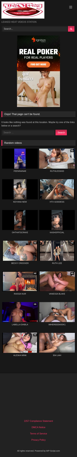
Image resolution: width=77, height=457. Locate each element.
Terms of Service (38, 433)
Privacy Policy (38, 440)
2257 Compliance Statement (38, 421)
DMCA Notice (38, 427)
